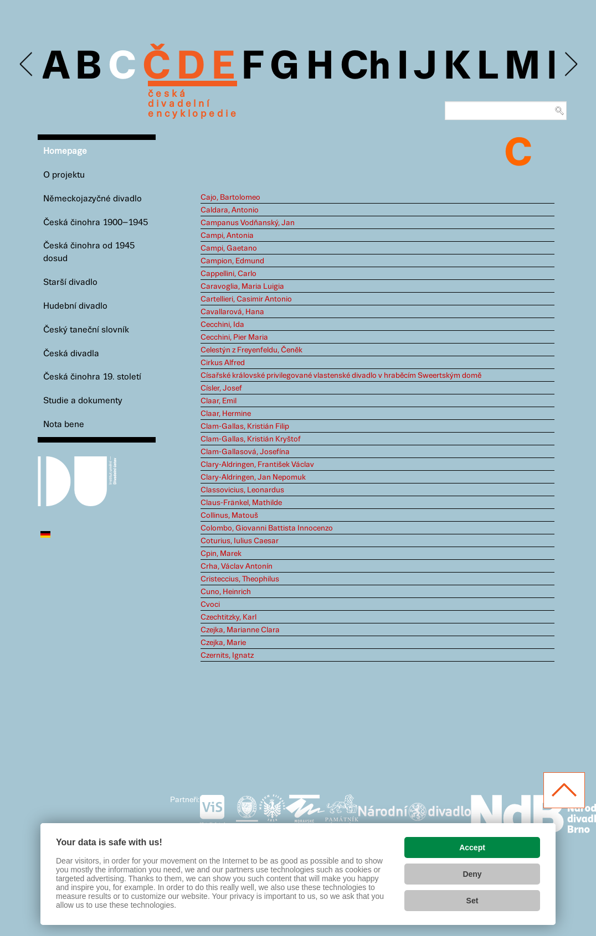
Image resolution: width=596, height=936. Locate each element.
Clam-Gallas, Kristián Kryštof (251, 439)
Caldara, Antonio (230, 210)
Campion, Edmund (232, 261)
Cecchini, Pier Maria (234, 337)
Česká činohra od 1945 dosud (89, 252)
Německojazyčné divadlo (92, 199)
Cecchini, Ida (222, 325)
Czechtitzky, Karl (228, 617)
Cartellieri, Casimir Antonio (246, 299)
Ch (365, 67)
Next (570, 64)
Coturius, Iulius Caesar (240, 541)
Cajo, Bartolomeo (230, 197)
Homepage (65, 151)
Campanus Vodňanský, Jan (248, 223)
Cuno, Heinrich (226, 592)
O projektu (64, 175)
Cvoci (210, 605)
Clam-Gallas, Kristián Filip (245, 426)
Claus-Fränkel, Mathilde (241, 503)
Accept (472, 847)
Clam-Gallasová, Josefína (245, 452)
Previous (27, 64)
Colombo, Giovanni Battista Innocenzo (267, 528)
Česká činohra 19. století (92, 377)
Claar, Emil (219, 401)
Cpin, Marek (221, 554)
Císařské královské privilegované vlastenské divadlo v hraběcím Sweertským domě (341, 375)
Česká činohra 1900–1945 (95, 222)
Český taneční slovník (86, 330)
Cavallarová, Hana (232, 312)
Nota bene (63, 424)
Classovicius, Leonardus (242, 490)
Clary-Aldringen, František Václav (257, 465)
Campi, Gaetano (229, 248)
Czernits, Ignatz (227, 655)
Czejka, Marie (223, 643)
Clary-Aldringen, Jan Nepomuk (253, 477)
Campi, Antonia (227, 236)
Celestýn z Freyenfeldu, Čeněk (251, 350)
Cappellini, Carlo (228, 274)
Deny (472, 874)
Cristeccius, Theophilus (240, 579)
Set (472, 900)
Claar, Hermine (226, 414)
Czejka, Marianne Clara (240, 630)
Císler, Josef (221, 388)
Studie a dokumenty (82, 400)
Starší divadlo (70, 282)
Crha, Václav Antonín (237, 566)
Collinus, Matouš (229, 515)
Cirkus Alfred (223, 363)
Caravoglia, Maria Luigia (242, 286)
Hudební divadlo (75, 306)
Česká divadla (71, 353)
